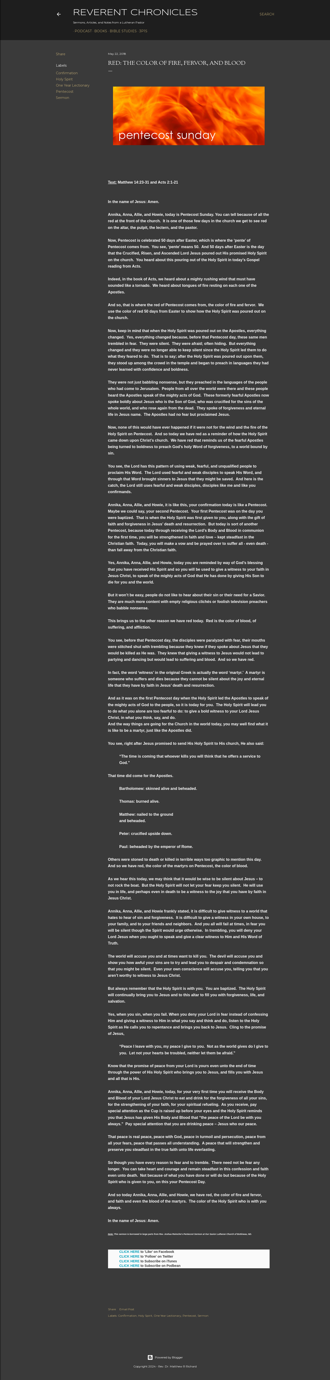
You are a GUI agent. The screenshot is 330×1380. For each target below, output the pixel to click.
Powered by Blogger (165, 1357)
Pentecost (64, 91)
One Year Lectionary (73, 85)
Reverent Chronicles (135, 13)
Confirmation (67, 73)
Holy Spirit (64, 79)
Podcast (81, 31)
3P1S (142, 31)
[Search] (267, 14)
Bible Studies (121, 31)
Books (99, 31)
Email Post (126, 1309)
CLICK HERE (129, 1252)
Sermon (62, 98)
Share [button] (60, 54)
